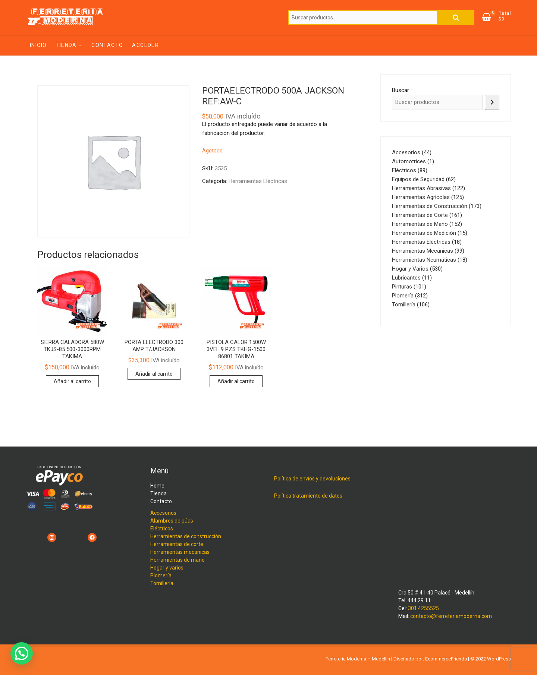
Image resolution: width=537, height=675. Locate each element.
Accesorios (163, 513)
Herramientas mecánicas (180, 552)
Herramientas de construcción (185, 536)
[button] (21, 653)
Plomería (161, 575)
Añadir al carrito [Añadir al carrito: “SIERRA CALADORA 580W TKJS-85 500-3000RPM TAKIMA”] (72, 381)
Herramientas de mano (177, 560)
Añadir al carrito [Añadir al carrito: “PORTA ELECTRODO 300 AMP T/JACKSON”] (154, 374)
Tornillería (161, 583)
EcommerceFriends (446, 659)
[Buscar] (492, 102)
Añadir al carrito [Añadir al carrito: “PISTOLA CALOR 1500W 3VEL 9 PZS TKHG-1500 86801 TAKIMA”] (236, 381)
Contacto (107, 45)
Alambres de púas (171, 521)
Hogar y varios (166, 568)
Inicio (38, 45)
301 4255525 (423, 608)
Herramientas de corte (176, 544)
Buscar (455, 17)
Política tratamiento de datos (308, 496)
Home (157, 486)
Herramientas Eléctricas (258, 181)
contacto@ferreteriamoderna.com (451, 616)
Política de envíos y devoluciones (312, 479)
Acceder (145, 45)
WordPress (499, 659)
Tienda (66, 45)
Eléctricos (161, 529)
